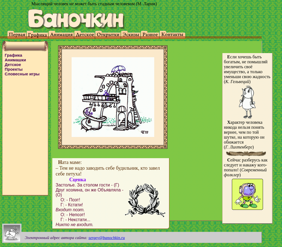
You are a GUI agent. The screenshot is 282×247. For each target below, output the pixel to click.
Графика (13, 55)
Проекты (14, 69)
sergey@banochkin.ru (106, 237)
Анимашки (15, 59)
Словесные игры (22, 74)
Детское (13, 64)
